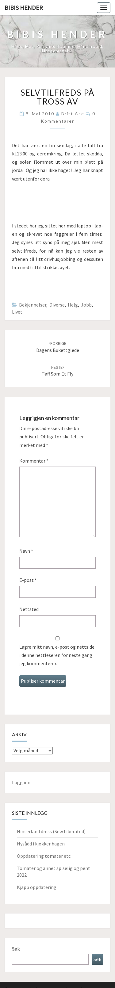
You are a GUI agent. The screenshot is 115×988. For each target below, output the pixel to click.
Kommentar (33, 461)
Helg (73, 305)
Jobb (86, 305)
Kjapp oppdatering (36, 887)
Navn (26, 551)
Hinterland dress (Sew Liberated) (51, 831)
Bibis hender (24, 7)
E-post (28, 580)
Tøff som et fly (57, 370)
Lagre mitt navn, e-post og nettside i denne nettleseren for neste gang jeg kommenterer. (56, 655)
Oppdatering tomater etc (44, 856)
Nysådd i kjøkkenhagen (41, 844)
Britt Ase (72, 113)
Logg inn (21, 782)
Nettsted (29, 609)
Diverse (57, 305)
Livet (17, 312)
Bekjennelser (32, 305)
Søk (16, 949)
